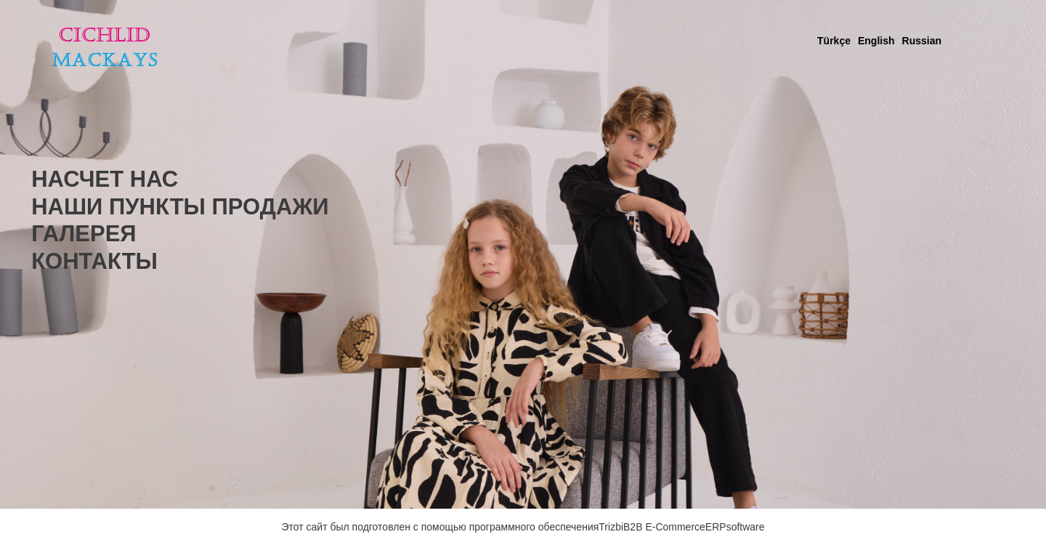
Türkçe (834, 41)
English (876, 41)
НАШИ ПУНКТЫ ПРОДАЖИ (179, 206)
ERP (715, 527)
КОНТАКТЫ (94, 261)
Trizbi (611, 527)
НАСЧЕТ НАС (104, 179)
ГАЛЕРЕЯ (83, 233)
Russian (921, 41)
